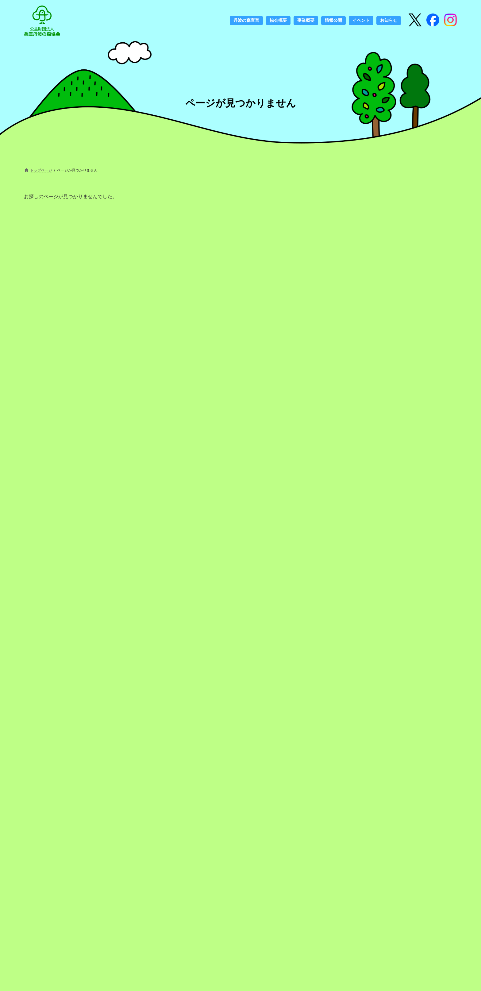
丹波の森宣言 (154, 867)
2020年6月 (377, 773)
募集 (371, 599)
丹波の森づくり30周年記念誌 (171, 886)
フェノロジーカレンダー (164, 914)
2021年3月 (377, 726)
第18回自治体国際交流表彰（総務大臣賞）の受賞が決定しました (428, 336)
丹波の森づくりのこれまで (169, 876)
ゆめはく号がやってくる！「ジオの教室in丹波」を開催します (428, 252)
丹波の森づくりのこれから (169, 895)
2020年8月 (377, 750)
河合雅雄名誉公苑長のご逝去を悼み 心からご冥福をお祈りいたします (428, 440)
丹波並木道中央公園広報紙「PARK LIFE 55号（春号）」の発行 (426, 476)
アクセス (244, 895)
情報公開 (244, 886)
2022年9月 (377, 690)
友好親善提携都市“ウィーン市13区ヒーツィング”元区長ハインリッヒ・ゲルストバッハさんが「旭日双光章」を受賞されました (428, 294)
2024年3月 (377, 667)
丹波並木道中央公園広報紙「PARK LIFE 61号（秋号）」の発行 (426, 372)
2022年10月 (378, 679)
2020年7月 (377, 761)
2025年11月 (378, 655)
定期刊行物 (152, 933)
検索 (408, 885)
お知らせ (375, 587)
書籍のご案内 (154, 923)
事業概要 (244, 876)
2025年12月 (378, 643)
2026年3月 (377, 631)
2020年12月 (378, 738)
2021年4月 (377, 714)
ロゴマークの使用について (169, 904)
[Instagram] (432, 20)
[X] (415, 20)
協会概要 (244, 867)
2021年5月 (377, 702)
